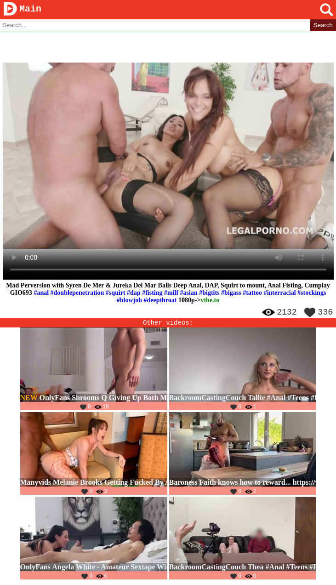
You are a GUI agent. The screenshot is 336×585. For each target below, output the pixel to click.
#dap (134, 293)
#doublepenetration (77, 293)
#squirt (115, 293)
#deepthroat (160, 300)
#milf (171, 293)
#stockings (311, 293)
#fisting (152, 293)
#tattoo (252, 293)
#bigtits (209, 293)
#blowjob (129, 300)
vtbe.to (209, 300)
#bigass (231, 293)
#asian (189, 293)
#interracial (280, 293)
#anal (41, 293)
